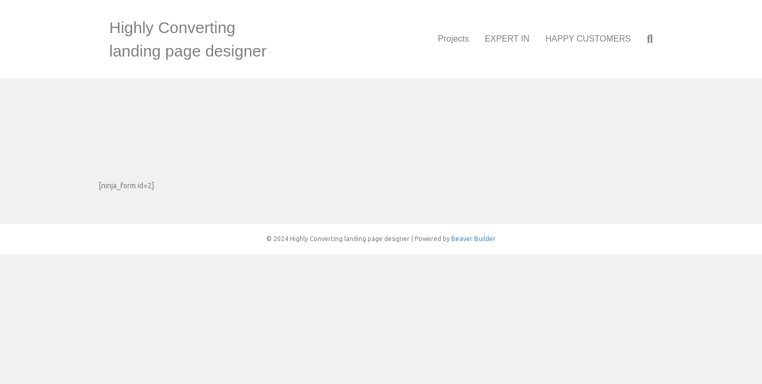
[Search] (646, 39)
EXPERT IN (507, 38)
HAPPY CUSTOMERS (588, 38)
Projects (453, 38)
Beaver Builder (473, 238)
